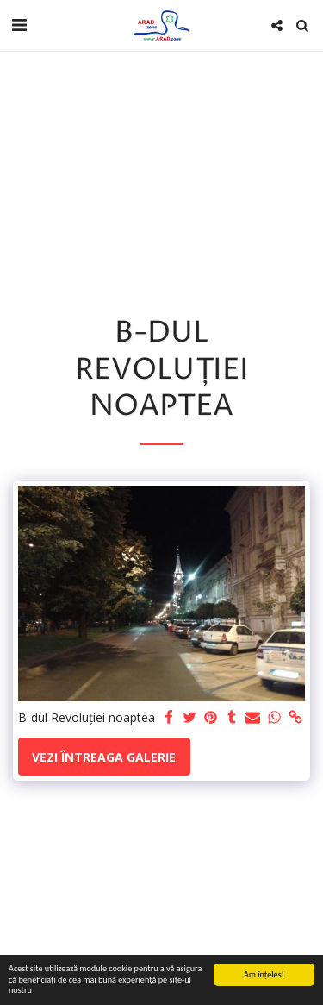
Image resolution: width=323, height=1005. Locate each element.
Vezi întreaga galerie (104, 757)
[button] (19, 24)
